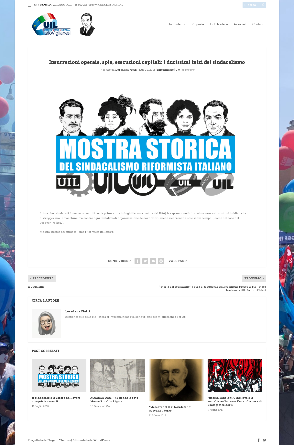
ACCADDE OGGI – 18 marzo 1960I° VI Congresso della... (88, 5)
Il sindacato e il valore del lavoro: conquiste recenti (56, 399)
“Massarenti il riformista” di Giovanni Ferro (170, 409)
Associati (240, 24)
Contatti (257, 24)
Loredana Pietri (126, 69)
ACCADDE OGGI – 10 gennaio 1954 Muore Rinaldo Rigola (114, 399)
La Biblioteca (219, 24)
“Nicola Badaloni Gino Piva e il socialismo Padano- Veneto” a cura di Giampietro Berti (235, 401)
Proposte (197, 24)
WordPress (101, 440)
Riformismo (165, 69)
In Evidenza (177, 24)
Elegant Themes (59, 440)
